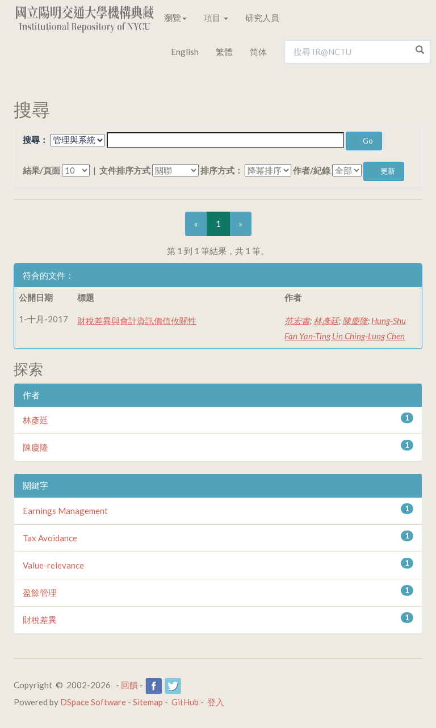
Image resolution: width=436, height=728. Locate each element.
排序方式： (221, 170)
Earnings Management (65, 511)
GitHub (185, 702)
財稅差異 (40, 620)
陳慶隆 (355, 320)
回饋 (129, 685)
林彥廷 (326, 320)
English (185, 52)
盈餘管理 (40, 592)
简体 (258, 52)
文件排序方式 (124, 170)
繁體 (224, 52)
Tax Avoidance (50, 538)
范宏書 (297, 320)
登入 (215, 702)
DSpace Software (93, 702)
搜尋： (35, 139)
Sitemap (148, 702)
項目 (216, 17)
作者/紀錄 (311, 170)
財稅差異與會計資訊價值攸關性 (136, 320)
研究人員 (262, 17)
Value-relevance (53, 565)
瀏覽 (175, 17)
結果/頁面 (41, 170)
